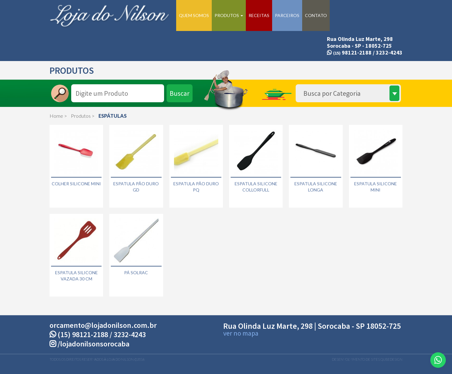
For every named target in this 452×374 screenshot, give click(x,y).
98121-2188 (349, 52)
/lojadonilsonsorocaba (89, 344)
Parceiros (287, 15)
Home (56, 116)
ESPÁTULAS (112, 116)
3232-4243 (389, 52)
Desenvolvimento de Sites (356, 359)
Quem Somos (194, 15)
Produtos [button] (229, 15)
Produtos (81, 116)
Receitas (259, 15)
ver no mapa (241, 333)
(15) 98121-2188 (83, 334)
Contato (316, 15)
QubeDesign (391, 359)
